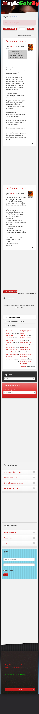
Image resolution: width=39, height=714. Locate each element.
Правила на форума (12, 23)
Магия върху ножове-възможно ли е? (25, 349)
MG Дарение (17, 667)
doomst (11, 46)
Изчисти (7, 682)
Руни (7, 667)
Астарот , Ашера (16, 41)
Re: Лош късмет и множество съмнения (25, 357)
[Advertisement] (18, 165)
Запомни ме (9, 570)
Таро (22, 665)
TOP (20, 689)
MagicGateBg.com (10, 665)
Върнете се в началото (32, 143)
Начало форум (10, 298)
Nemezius (15, 17)
